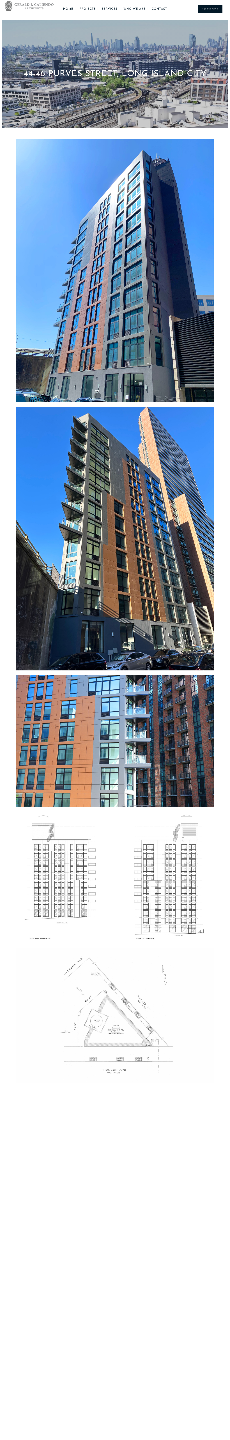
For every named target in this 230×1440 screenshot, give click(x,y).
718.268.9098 (210, 9)
